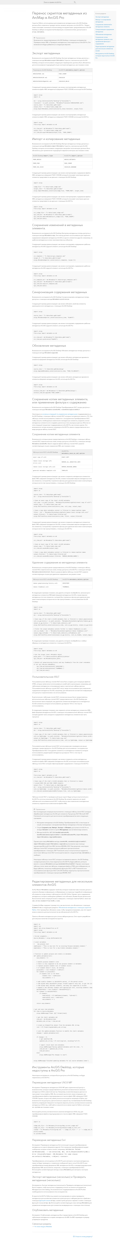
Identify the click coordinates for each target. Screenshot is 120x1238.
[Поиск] (75, 2)
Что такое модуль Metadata (43, 1225)
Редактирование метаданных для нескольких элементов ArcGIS (105, 49)
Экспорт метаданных (102, 17)
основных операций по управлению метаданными (60, 414)
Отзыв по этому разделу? (83, 1235)
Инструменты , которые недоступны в (105, 56)
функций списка (44, 1199)
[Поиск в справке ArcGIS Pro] (58, 2)
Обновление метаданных (104, 34)
